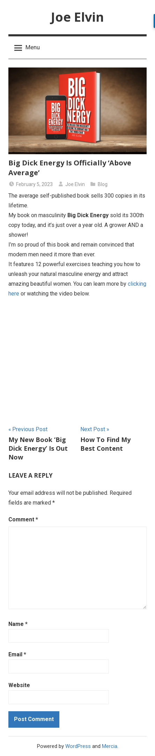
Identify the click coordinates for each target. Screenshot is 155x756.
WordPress (78, 746)
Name (18, 624)
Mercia (109, 746)
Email (17, 654)
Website (19, 685)
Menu (27, 47)
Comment (23, 519)
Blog (103, 184)
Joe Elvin (77, 17)
